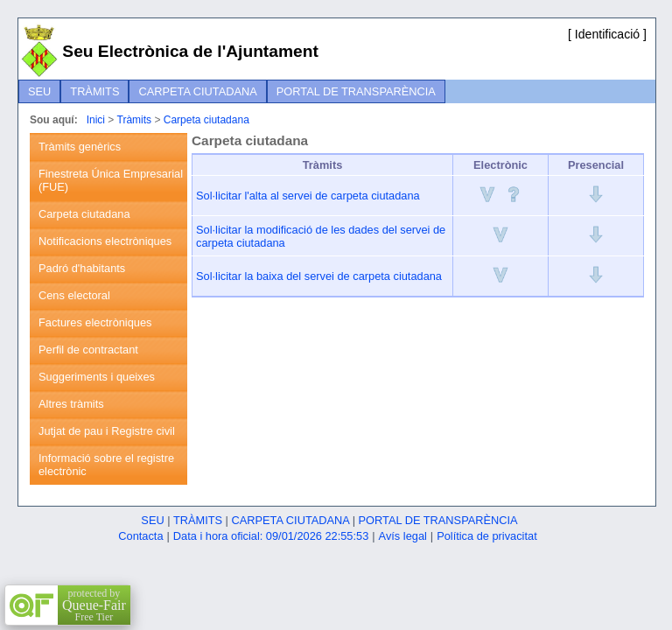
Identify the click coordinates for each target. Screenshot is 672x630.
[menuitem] (39, 91)
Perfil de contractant (88, 349)
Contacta (140, 535)
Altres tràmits (71, 403)
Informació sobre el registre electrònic (106, 465)
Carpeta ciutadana (197, 91)
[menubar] (231, 91)
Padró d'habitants (81, 268)
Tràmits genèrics (79, 146)
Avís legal (403, 535)
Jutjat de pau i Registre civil (106, 431)
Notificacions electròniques (105, 241)
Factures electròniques (94, 322)
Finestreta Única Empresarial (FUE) (110, 180)
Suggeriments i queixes (96, 376)
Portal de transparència (356, 91)
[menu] (108, 309)
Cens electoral (74, 295)
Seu (39, 91)
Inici (96, 120)
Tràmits (94, 91)
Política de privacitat (487, 535)
